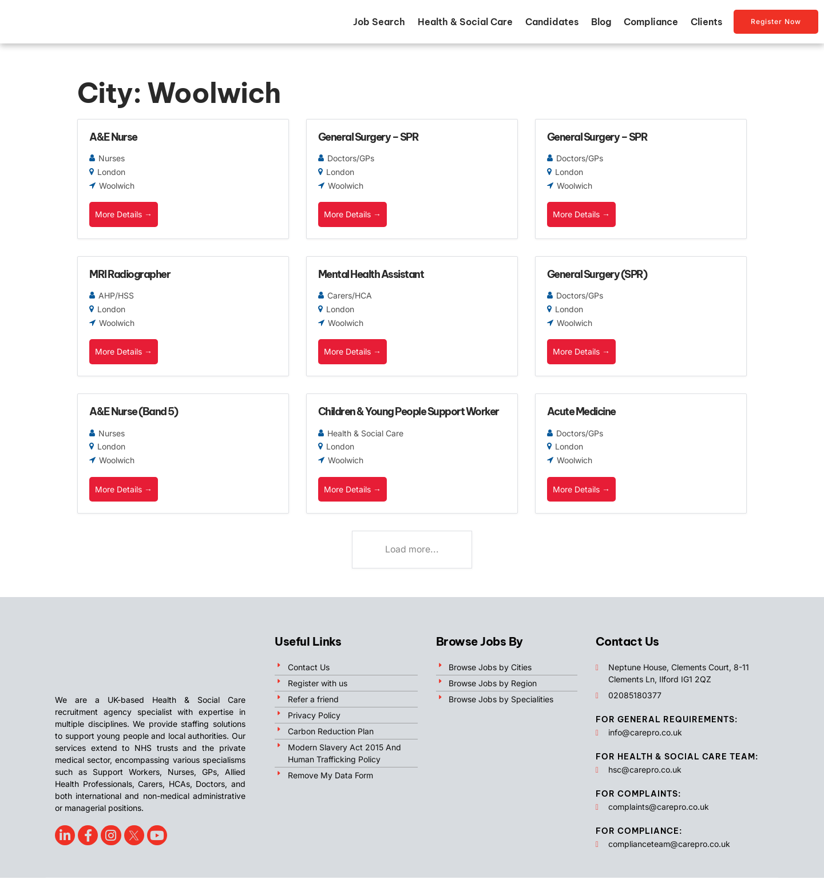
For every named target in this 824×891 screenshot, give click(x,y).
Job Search (379, 24)
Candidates (552, 24)
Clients (706, 24)
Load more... (412, 562)
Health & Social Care (465, 24)
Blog (601, 24)
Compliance (651, 24)
